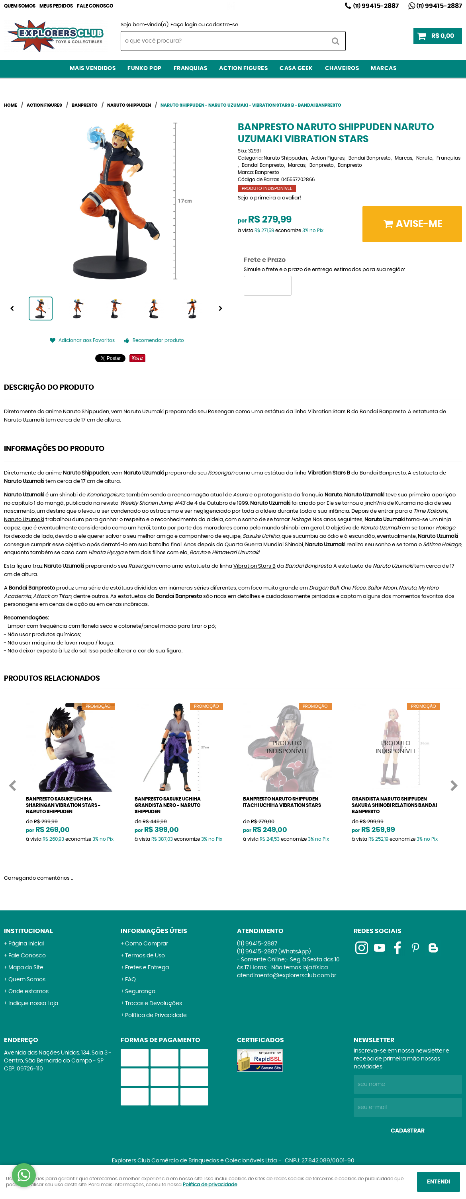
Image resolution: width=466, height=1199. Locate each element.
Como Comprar (146, 944)
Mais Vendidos (93, 68)
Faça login (183, 24)
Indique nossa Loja (33, 1003)
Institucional (28, 931)
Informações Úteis (154, 931)
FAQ (130, 979)
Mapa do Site (25, 968)
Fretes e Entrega (147, 968)
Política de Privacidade (156, 1015)
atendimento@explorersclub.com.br (286, 975)
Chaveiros (342, 68)
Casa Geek (296, 68)
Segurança (140, 991)
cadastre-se (222, 24)
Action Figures (243, 68)
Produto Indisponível (287, 747)
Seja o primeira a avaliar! (270, 198)
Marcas (383, 68)
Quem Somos (19, 6)
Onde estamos (28, 991)
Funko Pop (144, 68)
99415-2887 (376, 6)
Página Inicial (26, 944)
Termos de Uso (145, 956)
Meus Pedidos (56, 6)
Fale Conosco (95, 6)
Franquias (191, 68)
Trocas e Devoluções (153, 1003)
